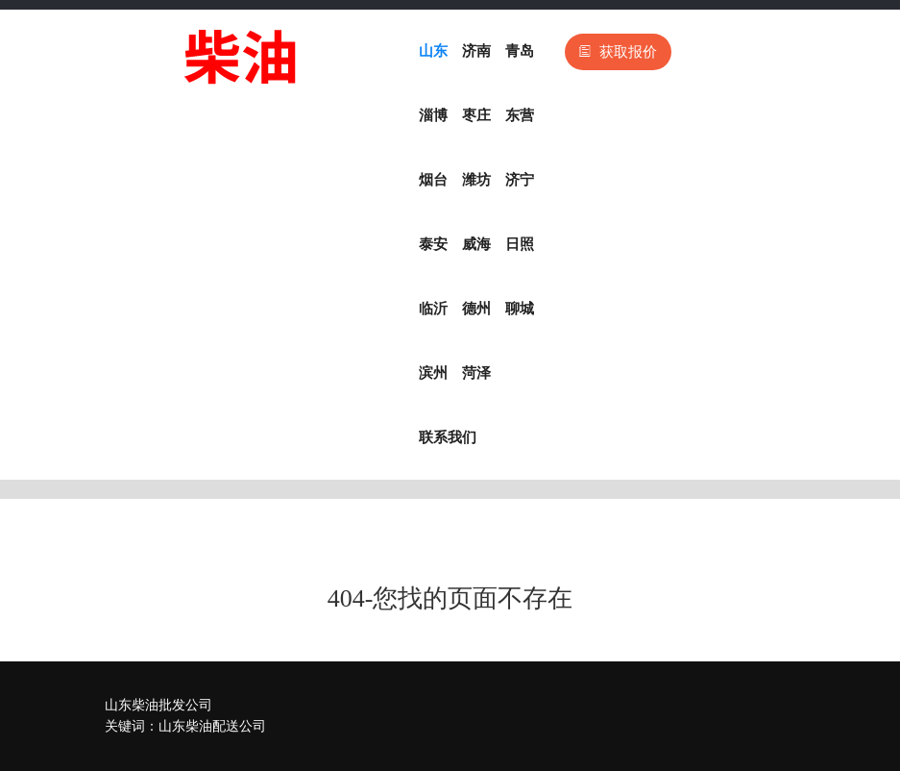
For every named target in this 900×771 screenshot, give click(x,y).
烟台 (433, 179)
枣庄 (476, 115)
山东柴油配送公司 (212, 726)
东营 (519, 115)
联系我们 (447, 437)
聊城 (519, 308)
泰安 (433, 244)
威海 (476, 244)
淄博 (433, 115)
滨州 (433, 373)
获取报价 (618, 52)
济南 (476, 51)
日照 (519, 244)
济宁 (519, 179)
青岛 (519, 51)
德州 (476, 308)
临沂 (433, 308)
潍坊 (476, 179)
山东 (433, 51)
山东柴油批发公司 (158, 705)
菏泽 (476, 373)
